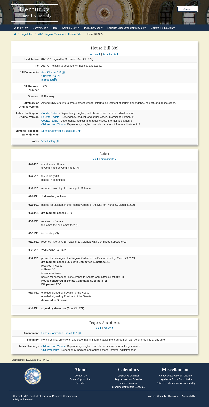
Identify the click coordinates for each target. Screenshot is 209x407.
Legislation (27, 34)
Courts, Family (49, 120)
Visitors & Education (163, 27)
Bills (55, 27)
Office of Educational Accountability (176, 383)
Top (95, 159)
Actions (95, 54)
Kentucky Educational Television (176, 375)
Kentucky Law (70, 27)
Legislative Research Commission (126, 27)
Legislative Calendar (128, 375)
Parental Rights (50, 117)
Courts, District (49, 113)
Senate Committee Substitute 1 (61, 130)
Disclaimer (173, 396)
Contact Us (81, 375)
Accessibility (188, 396)
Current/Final (50, 76)
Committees (40, 27)
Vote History (49, 141)
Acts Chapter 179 (52, 72)
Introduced (49, 79)
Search (187, 9)
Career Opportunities (81, 379)
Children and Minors (53, 124)
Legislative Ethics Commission (176, 379)
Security (161, 396)
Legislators (21, 27)
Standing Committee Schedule (128, 386)
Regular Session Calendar (128, 379)
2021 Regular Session (51, 34)
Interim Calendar (128, 383)
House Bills (74, 34)
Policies (151, 396)
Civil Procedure (50, 350)
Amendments (111, 54)
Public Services (93, 27)
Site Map (80, 383)
